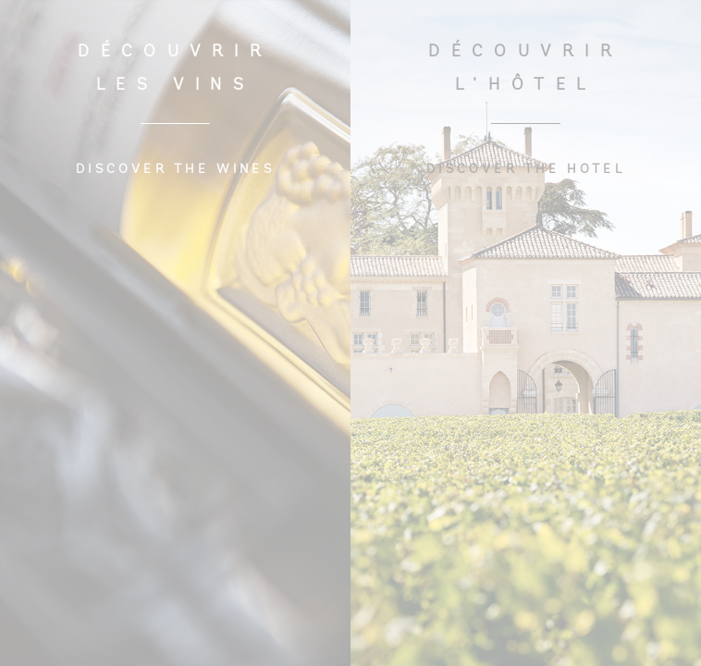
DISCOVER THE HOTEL (525, 170)
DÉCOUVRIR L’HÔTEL (525, 68)
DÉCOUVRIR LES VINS (175, 68)
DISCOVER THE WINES (175, 170)
